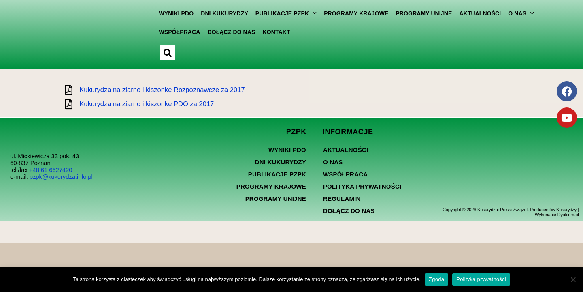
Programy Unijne (418, 13)
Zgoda (436, 279)
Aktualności (475, 13)
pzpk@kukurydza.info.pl (61, 181)
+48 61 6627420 (50, 174)
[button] (162, 52)
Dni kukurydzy (219, 13)
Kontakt (271, 32)
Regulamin (342, 203)
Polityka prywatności (362, 191)
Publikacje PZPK (280, 13)
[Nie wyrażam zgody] (573, 279)
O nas (516, 13)
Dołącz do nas (226, 32)
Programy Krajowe (351, 13)
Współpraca (174, 32)
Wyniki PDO (170, 13)
